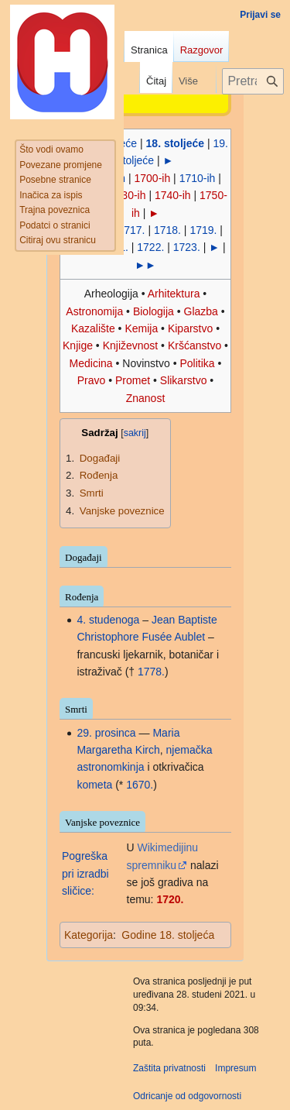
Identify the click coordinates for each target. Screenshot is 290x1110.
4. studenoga (108, 619)
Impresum (235, 1068)
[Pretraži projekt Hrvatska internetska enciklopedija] (253, 81)
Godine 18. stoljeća (167, 935)
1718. (167, 230)
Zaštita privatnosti (169, 1068)
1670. (139, 784)
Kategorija (88, 935)
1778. (151, 671)
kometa (94, 784)
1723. (186, 247)
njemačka (189, 750)
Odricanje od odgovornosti (187, 1096)
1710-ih (197, 178)
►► (145, 265)
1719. (203, 230)
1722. (150, 247)
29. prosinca (106, 733)
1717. (131, 230)
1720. (169, 899)
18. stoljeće (175, 143)
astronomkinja (110, 767)
